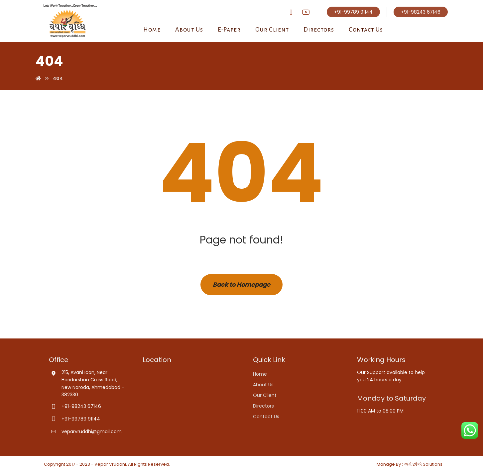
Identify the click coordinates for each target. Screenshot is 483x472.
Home (260, 374)
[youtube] (306, 12)
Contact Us (266, 416)
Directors (263, 406)
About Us (263, 384)
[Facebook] (291, 12)
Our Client (265, 395)
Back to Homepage (241, 284)
